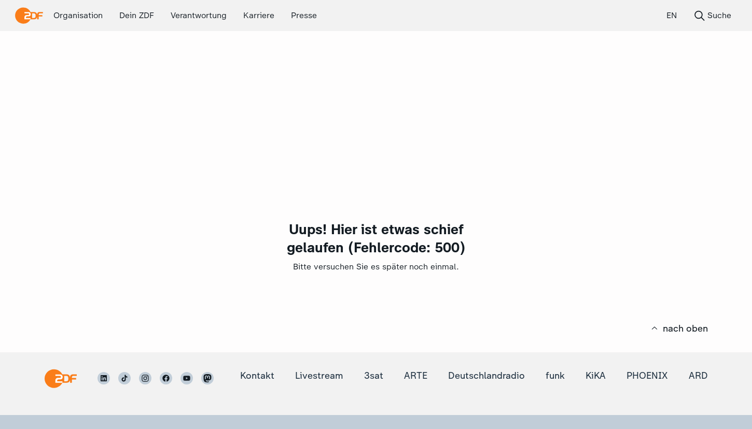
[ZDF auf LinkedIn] (104, 378)
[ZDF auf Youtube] (186, 378)
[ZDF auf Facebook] (166, 378)
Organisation (78, 15)
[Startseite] (60, 378)
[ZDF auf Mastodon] (207, 378)
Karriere (258, 15)
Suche (712, 15)
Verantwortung (199, 15)
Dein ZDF (136, 15)
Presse (304, 15)
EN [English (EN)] (671, 15)
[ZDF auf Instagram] (145, 378)
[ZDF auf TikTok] (124, 378)
